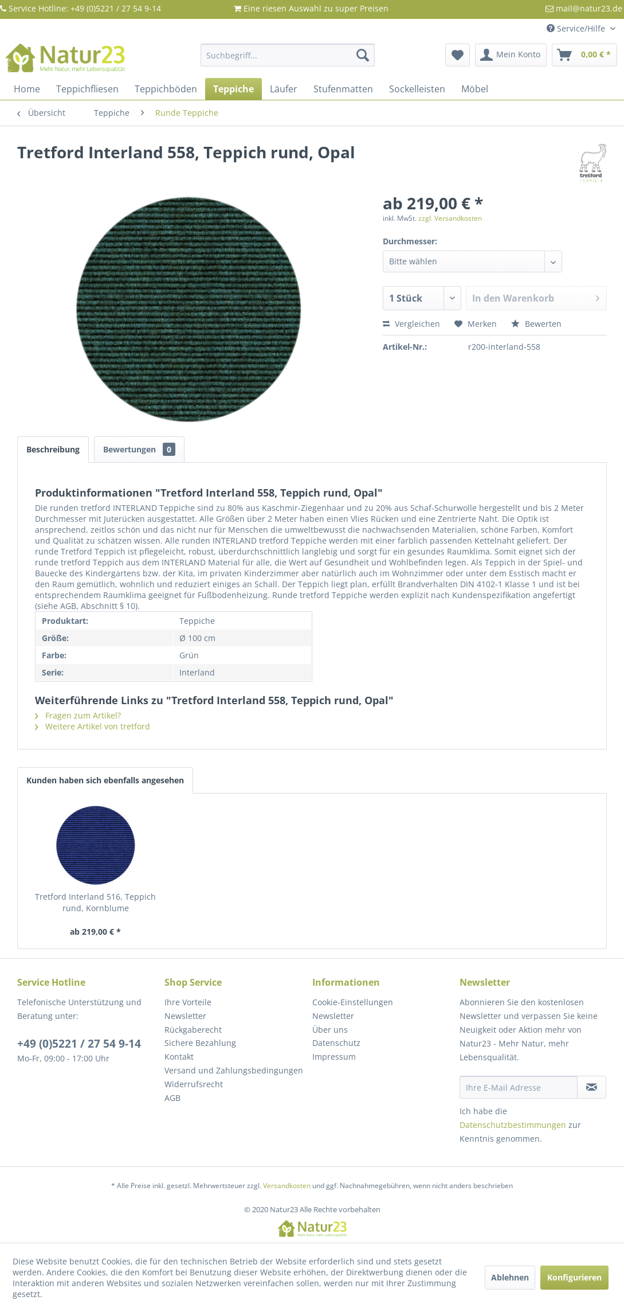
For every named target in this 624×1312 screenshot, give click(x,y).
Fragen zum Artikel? (78, 715)
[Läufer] (283, 89)
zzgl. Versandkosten (450, 218)
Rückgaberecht (193, 1029)
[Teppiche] (233, 89)
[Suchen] (363, 55)
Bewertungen (139, 449)
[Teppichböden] (166, 89)
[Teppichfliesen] (87, 89)
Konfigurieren (574, 1277)
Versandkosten (287, 1185)
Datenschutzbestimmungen (513, 1124)
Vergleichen (411, 323)
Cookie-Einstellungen (352, 1002)
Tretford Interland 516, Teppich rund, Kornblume (95, 902)
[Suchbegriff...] (288, 55)
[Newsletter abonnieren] (591, 1087)
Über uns (330, 1029)
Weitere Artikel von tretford (92, 726)
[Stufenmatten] (343, 89)
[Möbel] (474, 89)
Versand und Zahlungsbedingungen (233, 1070)
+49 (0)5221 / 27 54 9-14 (79, 1043)
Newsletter (185, 1015)
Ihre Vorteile (187, 1002)
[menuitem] (288, 55)
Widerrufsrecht (193, 1084)
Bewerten (536, 323)
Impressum (334, 1056)
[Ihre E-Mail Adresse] (519, 1087)
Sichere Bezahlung (200, 1042)
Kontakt (179, 1056)
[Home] (27, 89)
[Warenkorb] (584, 55)
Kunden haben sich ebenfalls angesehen (105, 780)
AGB (172, 1097)
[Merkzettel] (457, 55)
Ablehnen (510, 1277)
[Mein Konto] (511, 55)
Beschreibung (53, 449)
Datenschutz (336, 1042)
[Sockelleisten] (417, 89)
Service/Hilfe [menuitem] (577, 28)
